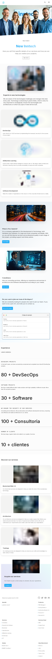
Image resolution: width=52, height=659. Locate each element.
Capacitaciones (5, 630)
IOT (3, 638)
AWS (39, 622)
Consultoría (4, 622)
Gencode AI (41, 615)
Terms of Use (41, 653)
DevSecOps (5, 635)
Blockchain (4, 627)
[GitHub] (38, 598)
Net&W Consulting (6, 648)
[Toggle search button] (45, 2)
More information (7, 308)
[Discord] (48, 598)
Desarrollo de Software (7, 625)
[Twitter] (41, 598)
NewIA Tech (5, 645)
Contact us (8, 585)
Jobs (39, 648)
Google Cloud (41, 625)
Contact (40, 656)
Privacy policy (41, 650)
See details (6, 241)
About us (40, 645)
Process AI (40, 612)
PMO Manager (41, 605)
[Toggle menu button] (49, 2)
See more (26, 57)
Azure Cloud (41, 627)
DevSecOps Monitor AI (43, 610)
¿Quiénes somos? (6, 605)
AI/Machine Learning (6, 633)
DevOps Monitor (42, 607)
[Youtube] (45, 598)
